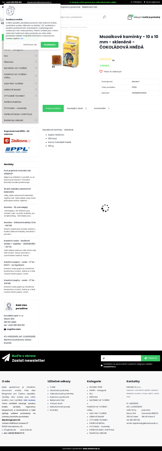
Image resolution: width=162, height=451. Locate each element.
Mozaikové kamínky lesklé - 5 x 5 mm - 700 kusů (145, 214)
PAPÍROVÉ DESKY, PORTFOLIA (18, 114)
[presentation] (43, 203)
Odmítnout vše (30, 44)
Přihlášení (137, 2)
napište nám (14, 329)
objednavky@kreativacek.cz (39, 2)
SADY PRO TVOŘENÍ (13, 83)
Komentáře (102, 108)
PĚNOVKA (8, 62)
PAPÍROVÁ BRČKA (12, 102)
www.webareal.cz (91, 448)
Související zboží (77, 108)
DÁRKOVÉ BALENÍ (12, 89)
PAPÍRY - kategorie (13, 49)
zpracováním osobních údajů (129, 364)
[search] (104, 18)
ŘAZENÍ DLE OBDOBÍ (13, 120)
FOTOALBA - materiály (15, 108)
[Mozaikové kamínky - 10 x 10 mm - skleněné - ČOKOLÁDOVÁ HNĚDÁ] (67, 52)
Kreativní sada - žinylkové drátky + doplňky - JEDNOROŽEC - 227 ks (20, 243)
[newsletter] (150, 358)
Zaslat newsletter (28, 360)
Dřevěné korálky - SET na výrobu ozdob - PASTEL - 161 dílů (116, 212)
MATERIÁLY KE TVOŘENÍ (15, 68)
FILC (6, 56)
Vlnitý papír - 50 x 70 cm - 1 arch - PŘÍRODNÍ (86, 200)
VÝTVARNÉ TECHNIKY (14, 95)
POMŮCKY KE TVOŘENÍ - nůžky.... (16, 76)
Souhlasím (49, 44)
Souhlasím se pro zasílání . (128, 365)
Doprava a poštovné (70, 7)
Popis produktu (53, 108)
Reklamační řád (89, 7)
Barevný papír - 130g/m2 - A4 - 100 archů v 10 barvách (56, 215)
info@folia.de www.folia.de (18, 430)
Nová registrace (153, 2)
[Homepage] (3, 7)
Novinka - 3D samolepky (16, 207)
